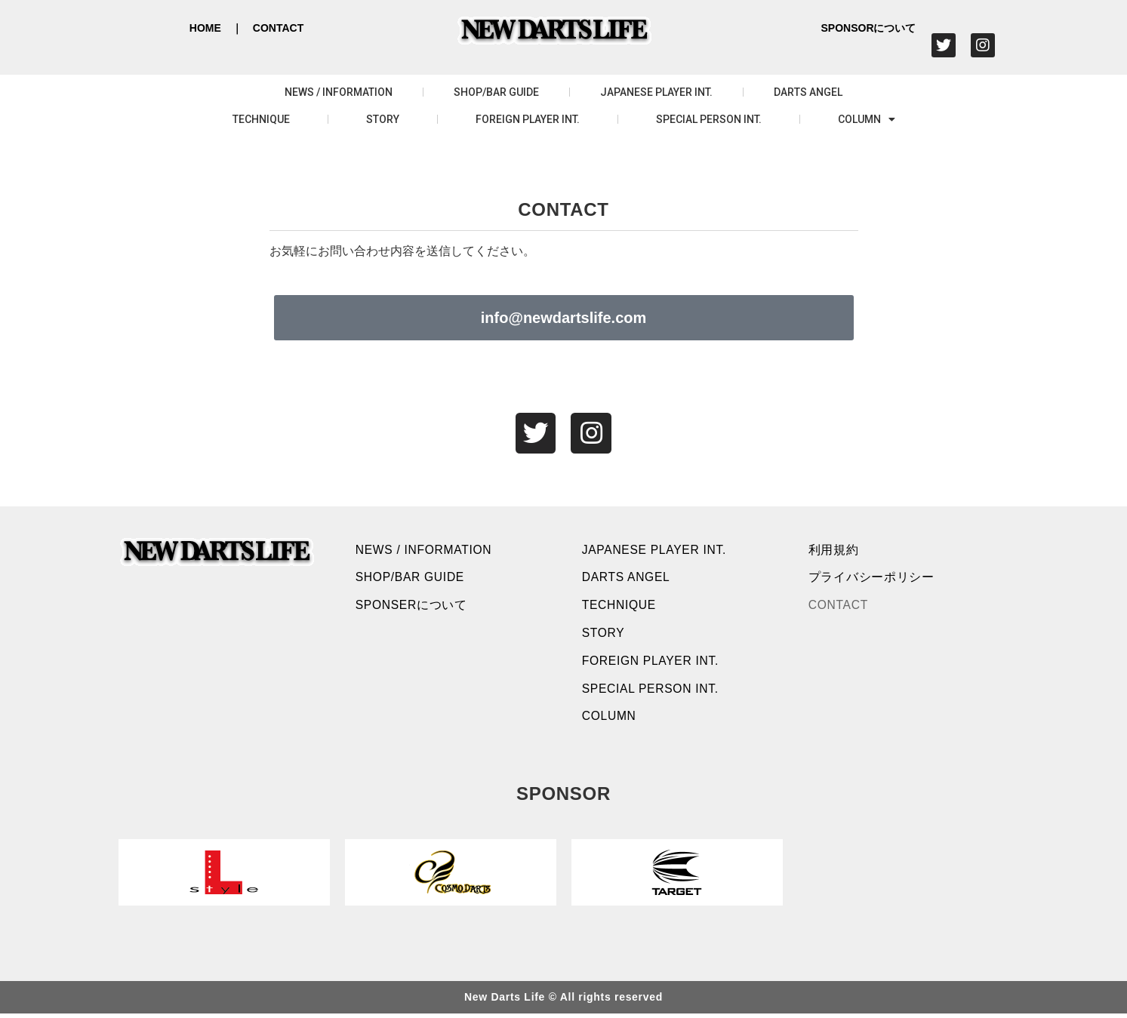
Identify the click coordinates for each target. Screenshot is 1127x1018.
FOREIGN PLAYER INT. (528, 119)
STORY (382, 119)
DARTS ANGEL (808, 92)
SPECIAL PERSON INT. (709, 119)
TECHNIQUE (261, 119)
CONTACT (278, 28)
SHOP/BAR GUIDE (496, 92)
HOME (205, 28)
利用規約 (834, 550)
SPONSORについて (868, 28)
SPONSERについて (413, 607)
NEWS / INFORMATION (339, 92)
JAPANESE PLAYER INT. (656, 92)
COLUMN (866, 119)
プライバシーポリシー (872, 579)
